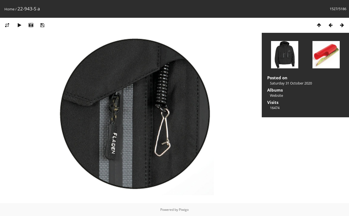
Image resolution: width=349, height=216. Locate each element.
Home (9, 9)
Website (276, 95)
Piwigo (184, 209)
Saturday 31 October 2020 (291, 83)
